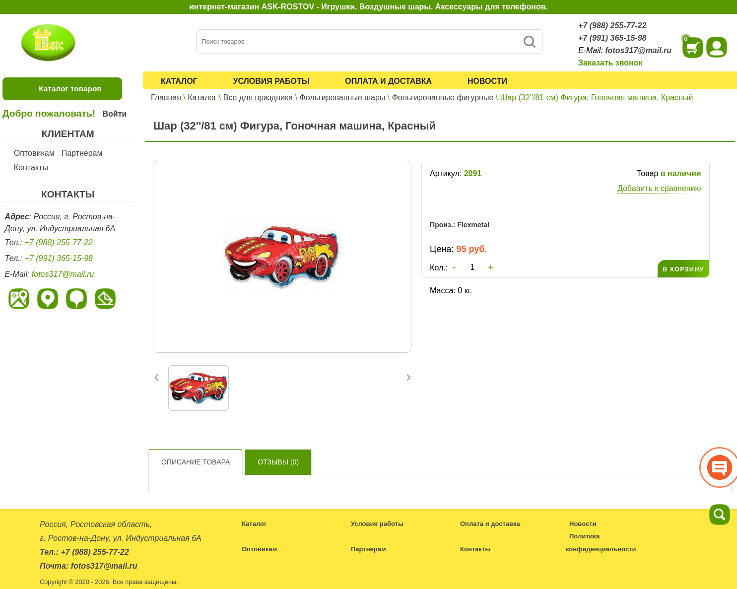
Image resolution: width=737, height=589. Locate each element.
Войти (114, 114)
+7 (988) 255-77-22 (612, 25)
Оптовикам (34, 153)
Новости (487, 81)
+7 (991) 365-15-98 (612, 38)
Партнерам (82, 153)
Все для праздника (258, 97)
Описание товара (195, 462)
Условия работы (271, 81)
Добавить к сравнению (659, 188)
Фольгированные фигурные (443, 97)
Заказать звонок (610, 63)
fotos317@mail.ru (638, 50)
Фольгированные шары (343, 97)
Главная (166, 97)
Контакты (31, 167)
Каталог (179, 81)
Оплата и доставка (388, 81)
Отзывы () (278, 462)
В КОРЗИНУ (683, 269)
